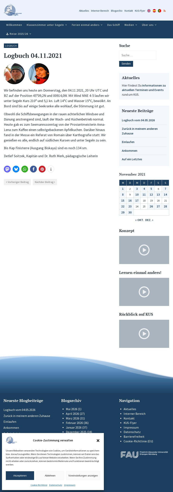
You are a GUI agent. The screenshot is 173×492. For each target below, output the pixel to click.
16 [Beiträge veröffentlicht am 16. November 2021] (130, 200)
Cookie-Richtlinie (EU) (138, 441)
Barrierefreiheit (134, 436)
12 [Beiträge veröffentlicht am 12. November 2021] (151, 194)
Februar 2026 (74, 423)
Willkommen (14, 25)
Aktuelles (84, 10)
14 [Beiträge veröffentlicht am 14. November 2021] (165, 194)
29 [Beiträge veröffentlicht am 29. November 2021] (122, 212)
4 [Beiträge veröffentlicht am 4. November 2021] (144, 189)
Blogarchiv (116, 10)
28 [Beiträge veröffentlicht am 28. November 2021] (165, 206)
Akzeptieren (20, 475)
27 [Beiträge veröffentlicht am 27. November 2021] (158, 206)
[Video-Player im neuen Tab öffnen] (144, 250)
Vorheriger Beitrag (18, 182)
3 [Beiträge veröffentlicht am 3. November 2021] (137, 189)
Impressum (69, 484)
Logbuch (11, 45)
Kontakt (129, 10)
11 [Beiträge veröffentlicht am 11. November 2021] (144, 194)
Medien (129, 25)
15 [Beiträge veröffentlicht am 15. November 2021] (122, 200)
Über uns (147, 25)
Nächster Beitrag (44, 182)
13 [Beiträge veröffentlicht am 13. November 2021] (158, 194)
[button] (98, 441)
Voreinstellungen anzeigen (83, 475)
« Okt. (139, 220)
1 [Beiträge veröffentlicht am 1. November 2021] (123, 189)
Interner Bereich (100, 10)
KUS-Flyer (140, 10)
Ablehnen (50, 475)
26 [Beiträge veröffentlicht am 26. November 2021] (151, 206)
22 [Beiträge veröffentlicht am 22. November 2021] (122, 206)
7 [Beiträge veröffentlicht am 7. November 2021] (165, 189)
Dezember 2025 (76, 432)
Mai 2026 (71, 409)
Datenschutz (55, 484)
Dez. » (149, 220)
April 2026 (72, 414)
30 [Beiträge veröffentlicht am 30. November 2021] (130, 212)
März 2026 (72, 418)
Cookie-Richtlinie (39, 484)
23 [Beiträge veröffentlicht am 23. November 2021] (130, 206)
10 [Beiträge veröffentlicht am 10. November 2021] (137, 194)
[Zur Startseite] (13, 10)
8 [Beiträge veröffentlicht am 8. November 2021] (123, 194)
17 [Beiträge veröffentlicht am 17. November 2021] (137, 200)
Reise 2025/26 (19, 34)
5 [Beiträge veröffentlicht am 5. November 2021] (151, 189)
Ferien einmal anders (85, 25)
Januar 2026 (74, 427)
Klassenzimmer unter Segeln (45, 25)
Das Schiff (113, 25)
